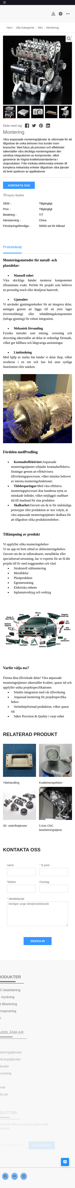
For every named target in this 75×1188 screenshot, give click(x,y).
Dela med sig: (13, 125)
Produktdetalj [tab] (12, 247)
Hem (10, 27)
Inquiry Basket (13, 195)
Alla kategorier (25, 27)
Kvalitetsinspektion (50, 782)
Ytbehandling (11, 782)
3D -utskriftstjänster (15, 825)
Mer (40, 27)
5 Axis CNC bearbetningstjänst (50, 828)
